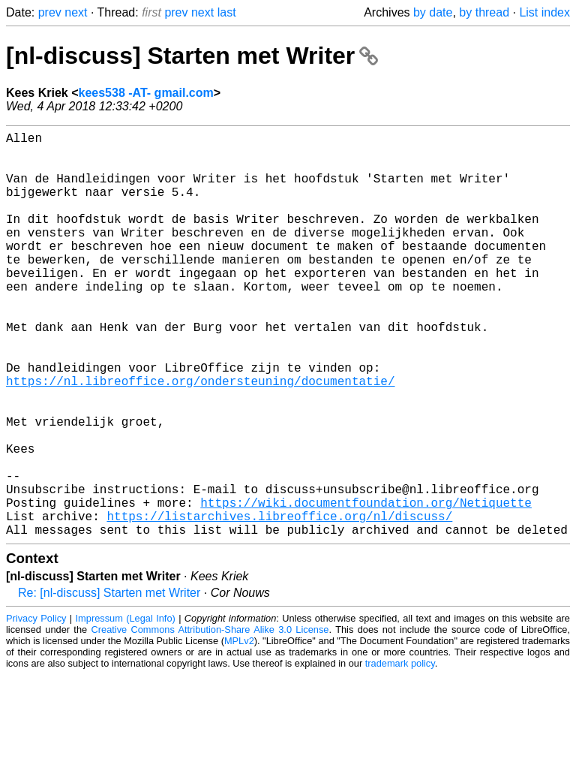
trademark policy (400, 753)
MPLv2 (239, 730)
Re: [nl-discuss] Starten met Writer (109, 682)
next (75, 12)
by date (432, 12)
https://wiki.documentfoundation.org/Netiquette (366, 586)
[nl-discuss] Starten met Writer (192, 55)
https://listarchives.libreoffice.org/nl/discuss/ (279, 603)
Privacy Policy (36, 708)
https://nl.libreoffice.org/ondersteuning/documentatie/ (200, 437)
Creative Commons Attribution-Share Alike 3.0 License (210, 719)
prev (50, 12)
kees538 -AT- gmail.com (146, 92)
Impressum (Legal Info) (126, 708)
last (227, 12)
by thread (484, 12)
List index (544, 12)
